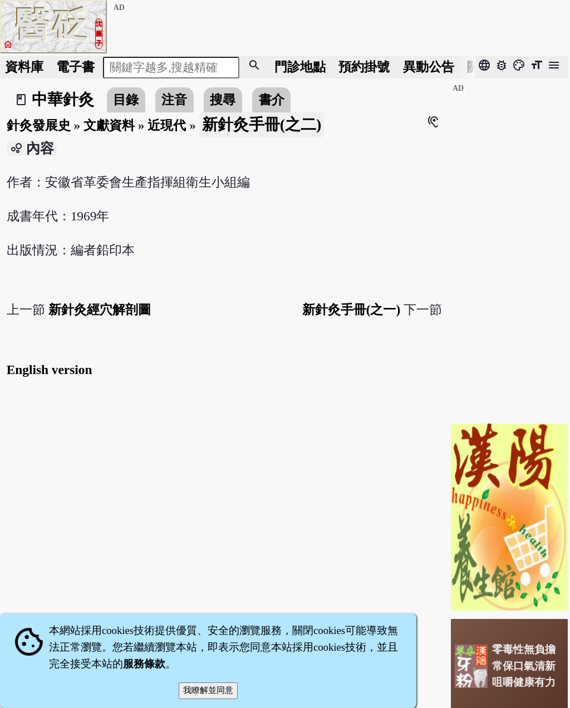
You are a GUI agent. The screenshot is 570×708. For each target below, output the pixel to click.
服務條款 (144, 664)
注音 (174, 99)
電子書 (75, 67)
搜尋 (222, 99)
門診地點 (300, 67)
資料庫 (24, 67)
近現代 (167, 125)
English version (49, 369)
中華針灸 (63, 99)
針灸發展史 (39, 125)
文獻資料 (109, 125)
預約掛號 (364, 67)
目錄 (126, 99)
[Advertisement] (509, 248)
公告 (428, 67)
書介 (271, 99)
